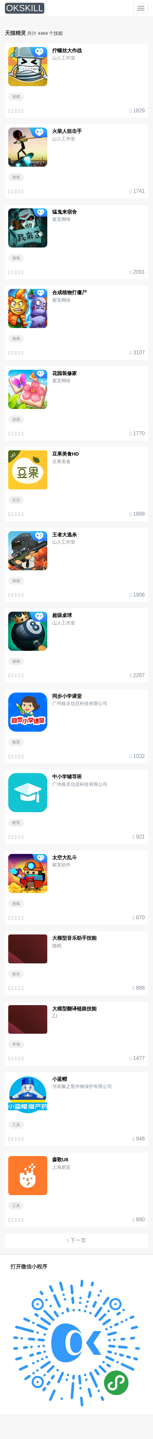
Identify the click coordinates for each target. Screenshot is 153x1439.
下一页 (76, 1240)
